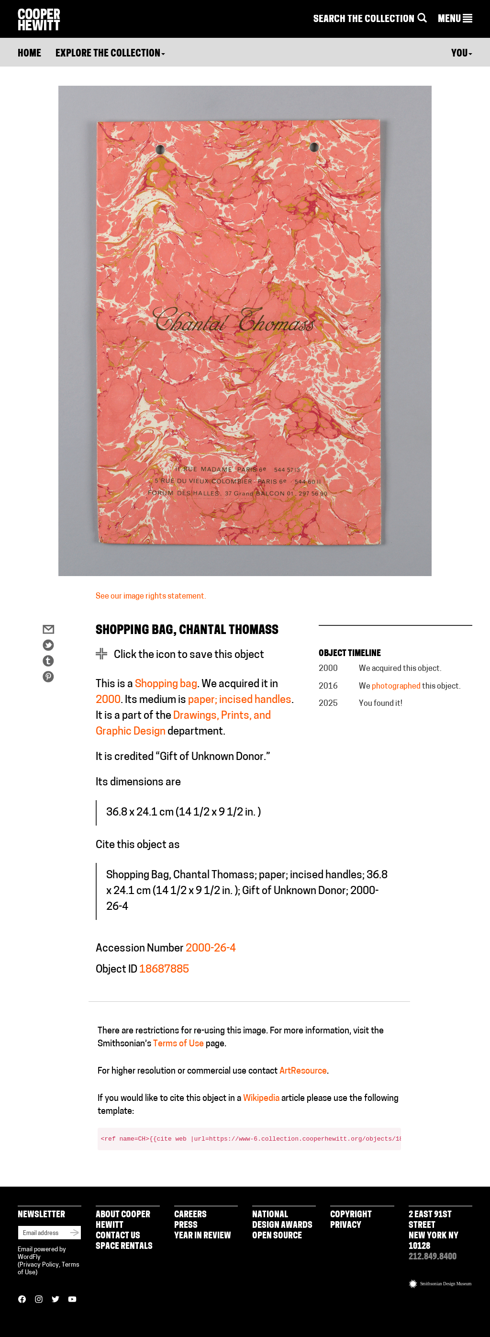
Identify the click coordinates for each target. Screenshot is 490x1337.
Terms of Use (178, 1044)
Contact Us (118, 1236)
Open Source (277, 1236)
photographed (396, 687)
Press (186, 1225)
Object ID (116, 969)
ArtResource (303, 1071)
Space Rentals (124, 1246)
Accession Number (140, 948)
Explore (110, 54)
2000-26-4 (211, 948)
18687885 (164, 969)
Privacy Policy (39, 1265)
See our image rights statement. (151, 597)
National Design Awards (282, 1220)
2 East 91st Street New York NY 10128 (433, 1231)
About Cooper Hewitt (123, 1220)
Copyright (351, 1215)
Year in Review (202, 1236)
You (461, 54)
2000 (108, 700)
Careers (190, 1215)
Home (29, 54)
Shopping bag (166, 684)
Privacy (345, 1225)
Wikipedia (261, 1098)
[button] (455, 19)
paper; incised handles (239, 700)
